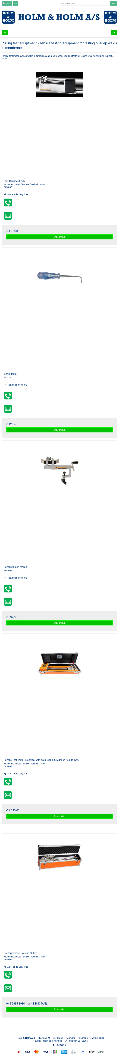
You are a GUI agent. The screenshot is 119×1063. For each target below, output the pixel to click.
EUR (15, 3)
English (7, 3)
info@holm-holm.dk (52, 1041)
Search (113, 3)
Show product (60, 237)
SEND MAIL (40, 1003)
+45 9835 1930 (15, 1003)
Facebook (59, 1045)
